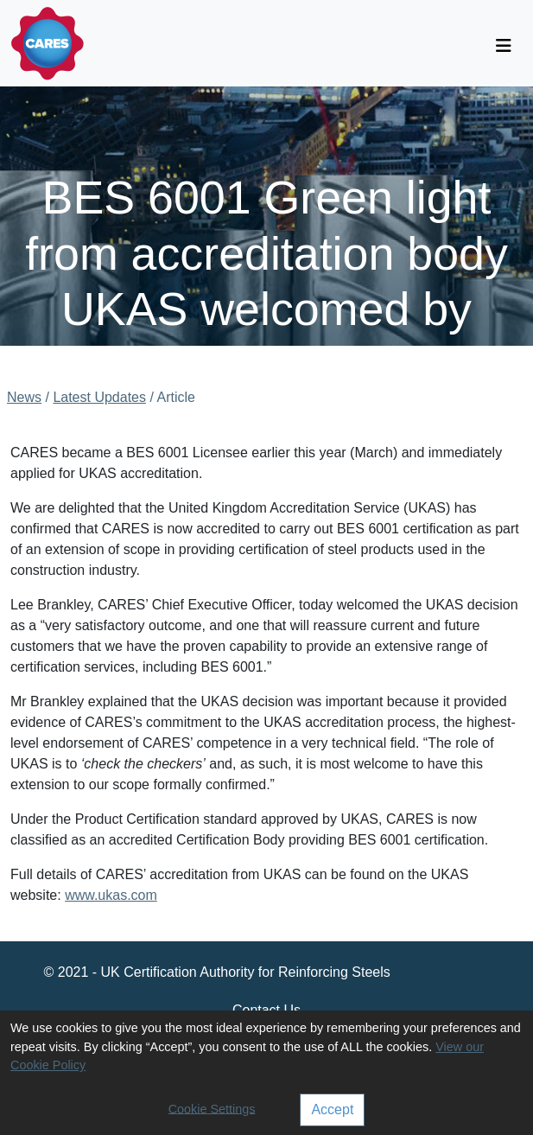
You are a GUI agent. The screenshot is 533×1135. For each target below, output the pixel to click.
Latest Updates (99, 397)
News (24, 397)
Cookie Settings (212, 1108)
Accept (332, 1109)
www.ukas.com (111, 895)
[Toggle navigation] (504, 46)
